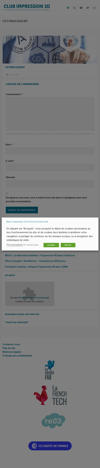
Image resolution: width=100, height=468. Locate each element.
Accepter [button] (51, 245)
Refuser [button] (68, 245)
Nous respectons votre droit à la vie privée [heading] (27, 221)
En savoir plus (30, 244)
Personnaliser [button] (15, 244)
